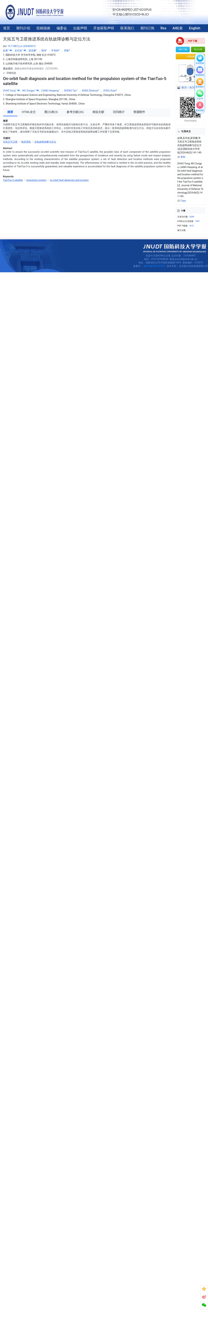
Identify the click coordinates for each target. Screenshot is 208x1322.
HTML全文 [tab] (29, 112)
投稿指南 (43, 28)
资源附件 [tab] (139, 112)
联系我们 (127, 28)
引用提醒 (190, 56)
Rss (163, 28)
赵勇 (6, 50)
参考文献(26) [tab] (75, 112)
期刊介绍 (23, 28)
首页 (6, 28)
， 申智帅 (54, 50)
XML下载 (183, 49)
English (194, 28)
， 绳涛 (43, 50)
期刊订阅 (147, 28)
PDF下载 (192, 41)
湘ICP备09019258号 (155, 266)
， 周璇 (65, 50)
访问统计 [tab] (119, 112)
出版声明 (80, 28)
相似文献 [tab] (98, 112)
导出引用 (198, 49)
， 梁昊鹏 (31, 50)
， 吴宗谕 (17, 50)
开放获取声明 (103, 28)
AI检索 (177, 28)
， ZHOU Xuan (108, 90)
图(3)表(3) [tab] (51, 112)
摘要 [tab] (10, 112)
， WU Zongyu (27, 90)
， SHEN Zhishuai (89, 90)
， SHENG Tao (69, 90)
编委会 (62, 28)
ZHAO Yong (10, 90)
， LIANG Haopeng (49, 90)
